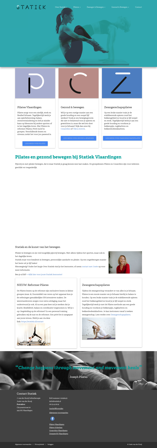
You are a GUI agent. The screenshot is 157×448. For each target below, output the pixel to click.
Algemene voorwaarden (58, 413)
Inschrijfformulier (56, 408)
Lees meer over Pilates (35, 144)
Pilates (85, 7)
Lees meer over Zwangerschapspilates (122, 138)
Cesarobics (66, 129)
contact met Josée (90, 266)
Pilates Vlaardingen (56, 424)
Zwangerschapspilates (120, 314)
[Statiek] (31, 7)
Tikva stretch (79, 129)
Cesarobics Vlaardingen (58, 430)
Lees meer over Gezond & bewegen (78, 138)
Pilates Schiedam (55, 427)
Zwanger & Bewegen (102, 7)
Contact (138, 7)
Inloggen (50, 444)
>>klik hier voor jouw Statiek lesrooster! (44, 274)
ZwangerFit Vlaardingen (58, 434)
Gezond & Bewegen (123, 7)
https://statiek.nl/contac (32, 321)
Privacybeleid (39, 444)
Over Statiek (73, 7)
